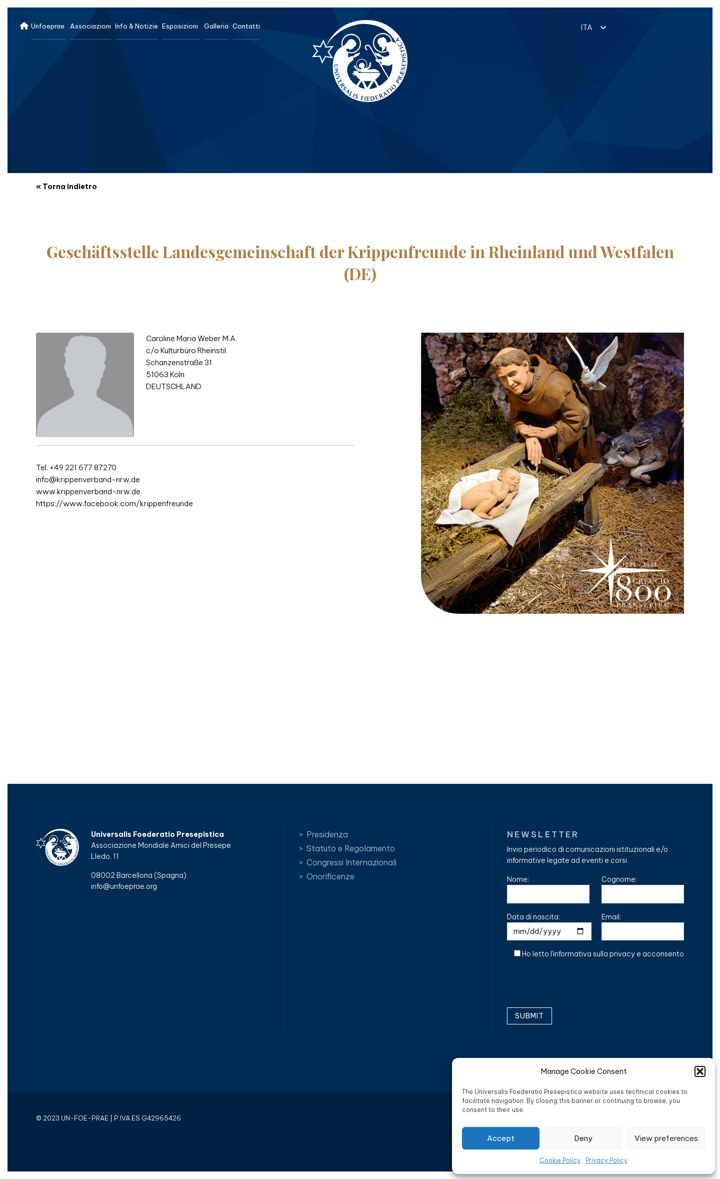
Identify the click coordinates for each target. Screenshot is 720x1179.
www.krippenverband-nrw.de (88, 491)
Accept (500, 1138)
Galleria (216, 26)
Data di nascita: (549, 926)
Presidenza (327, 834)
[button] (700, 1071)
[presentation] (583, 986)
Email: (643, 926)
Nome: (548, 889)
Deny (583, 1138)
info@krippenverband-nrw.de (88, 479)
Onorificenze (330, 876)
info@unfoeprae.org (124, 886)
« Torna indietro (66, 186)
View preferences (666, 1138)
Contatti (246, 26)
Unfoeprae (47, 26)
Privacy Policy (607, 1160)
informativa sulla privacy (594, 953)
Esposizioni (180, 26)
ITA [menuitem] (586, 27)
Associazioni (90, 26)
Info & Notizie (136, 26)
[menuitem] (591, 27)
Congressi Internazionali (351, 862)
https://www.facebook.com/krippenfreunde (114, 503)
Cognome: (643, 889)
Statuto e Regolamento (350, 848)
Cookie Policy (560, 1160)
